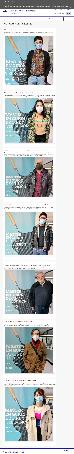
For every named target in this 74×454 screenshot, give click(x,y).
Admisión (14, 19)
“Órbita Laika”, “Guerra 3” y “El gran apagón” (29, 208)
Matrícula (22, 19)
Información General (49, 19)
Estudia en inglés (37, 19)
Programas (7, 19)
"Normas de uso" (64, 6)
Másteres (5, 25)
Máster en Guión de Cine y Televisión (15, 25)
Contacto (60, 19)
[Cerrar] (71, 7)
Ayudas (28, 19)
